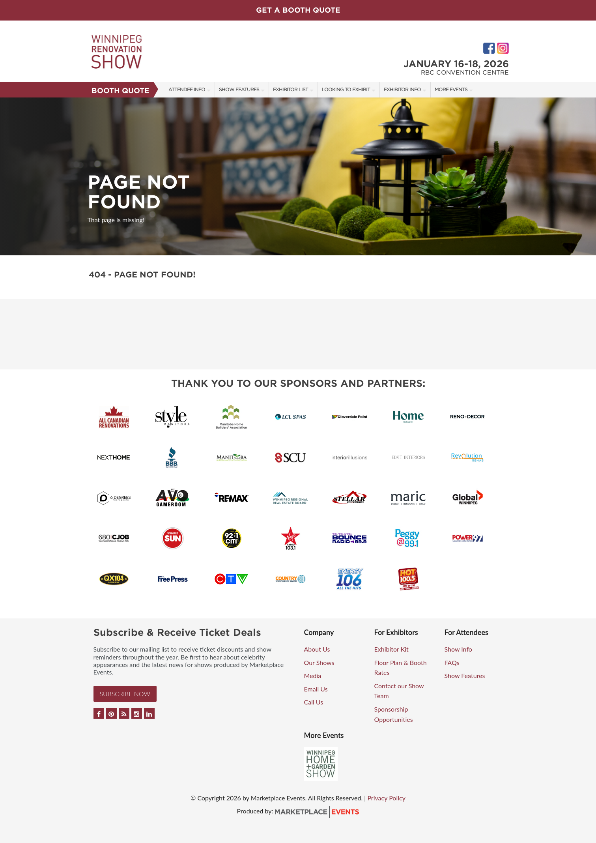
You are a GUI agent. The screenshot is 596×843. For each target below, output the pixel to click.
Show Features (239, 89)
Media (312, 675)
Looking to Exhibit (346, 89)
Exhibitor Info (402, 89)
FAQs (452, 662)
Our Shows (319, 662)
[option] (298, 176)
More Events (451, 89)
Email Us (316, 689)
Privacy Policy (386, 798)
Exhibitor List (290, 89)
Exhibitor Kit (391, 649)
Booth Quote (120, 90)
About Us (317, 649)
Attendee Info (186, 89)
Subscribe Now (125, 693)
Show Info (458, 649)
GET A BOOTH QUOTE (298, 10)
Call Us (313, 702)
